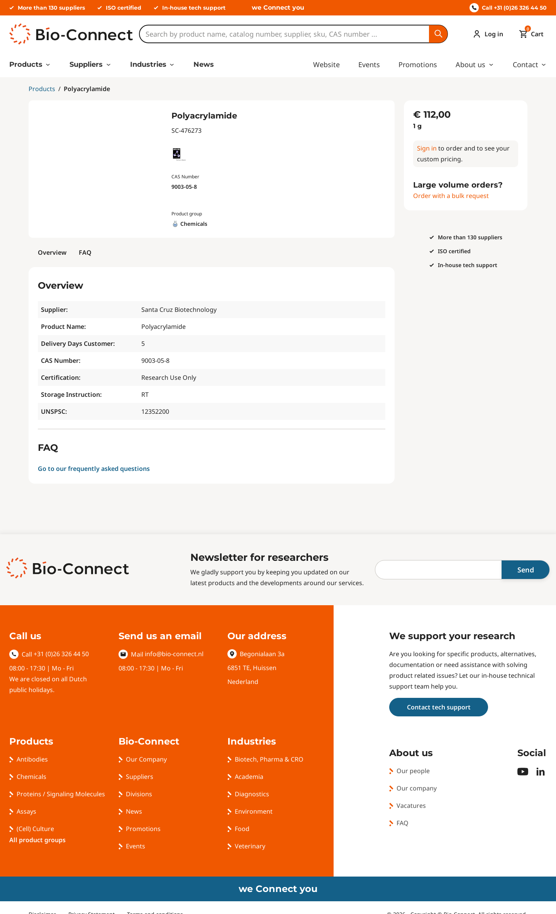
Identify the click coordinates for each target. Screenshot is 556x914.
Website (326, 64)
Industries (148, 64)
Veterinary (250, 846)
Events (369, 64)
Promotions (417, 64)
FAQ (85, 252)
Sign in (427, 148)
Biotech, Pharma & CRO (269, 759)
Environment (254, 811)
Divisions (139, 794)
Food (242, 828)
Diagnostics (252, 794)
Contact (525, 64)
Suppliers (86, 64)
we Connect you (278, 7)
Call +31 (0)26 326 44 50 (508, 7)
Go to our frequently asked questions (94, 468)
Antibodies (32, 759)
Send (525, 569)
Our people (413, 771)
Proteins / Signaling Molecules (61, 794)
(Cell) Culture (35, 828)
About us (470, 64)
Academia (249, 776)
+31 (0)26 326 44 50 (61, 654)
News (203, 64)
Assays (26, 811)
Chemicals (31, 776)
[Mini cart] (529, 34)
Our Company (146, 759)
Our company (417, 788)
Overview (52, 252)
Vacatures (411, 805)
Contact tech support (439, 707)
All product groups (37, 840)
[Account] (486, 34)
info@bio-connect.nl (174, 654)
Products (25, 64)
